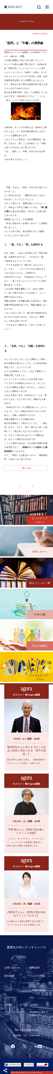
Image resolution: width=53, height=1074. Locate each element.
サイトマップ (10, 997)
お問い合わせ (12, 967)
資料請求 (35, 967)
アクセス (8, 990)
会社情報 (34, 1005)
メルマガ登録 (37, 975)
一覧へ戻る (26, 468)
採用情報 (8, 1005)
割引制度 (9, 975)
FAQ (32, 997)
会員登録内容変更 (38, 990)
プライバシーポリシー (14, 1012)
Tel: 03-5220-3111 (26, 1030)
